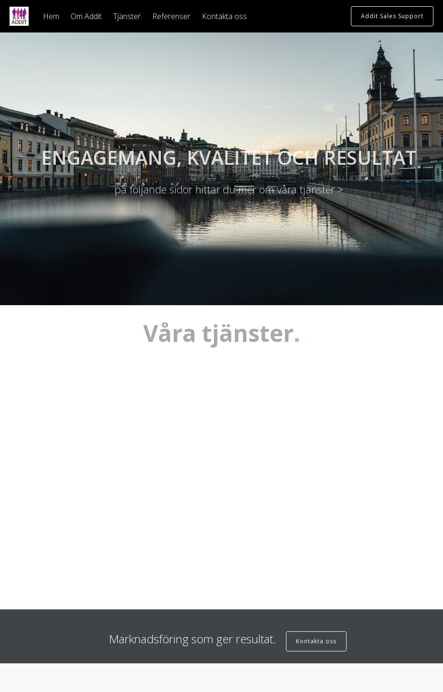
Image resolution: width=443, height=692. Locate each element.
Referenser (171, 16)
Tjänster (127, 16)
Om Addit (86, 16)
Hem (51, 16)
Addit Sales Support (392, 16)
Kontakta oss (224, 16)
